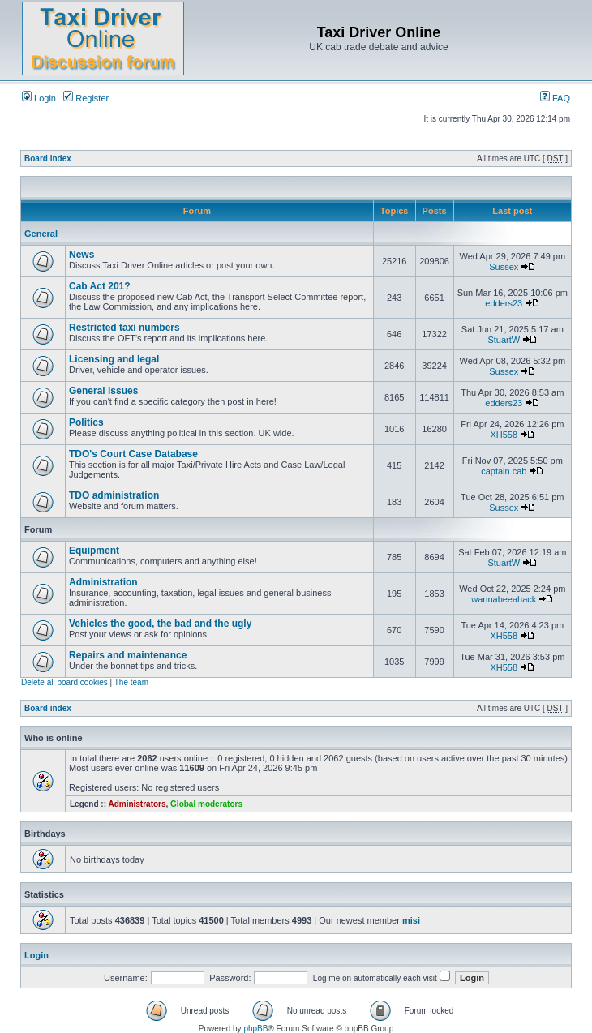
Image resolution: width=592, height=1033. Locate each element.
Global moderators (206, 803)
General (41, 233)
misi (411, 920)
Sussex (503, 267)
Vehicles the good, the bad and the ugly (160, 623)
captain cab (503, 471)
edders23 (503, 303)
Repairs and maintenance (128, 655)
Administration (103, 582)
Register (86, 98)
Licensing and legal (114, 359)
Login (39, 98)
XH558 (503, 434)
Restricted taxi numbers (124, 327)
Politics (86, 422)
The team (131, 682)
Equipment (94, 550)
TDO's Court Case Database (133, 454)
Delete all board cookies (64, 682)
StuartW (503, 340)
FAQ (555, 98)
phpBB (255, 1028)
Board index (47, 158)
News (81, 254)
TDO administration (114, 495)
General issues (103, 390)
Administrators (136, 803)
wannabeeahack (503, 599)
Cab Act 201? (100, 286)
